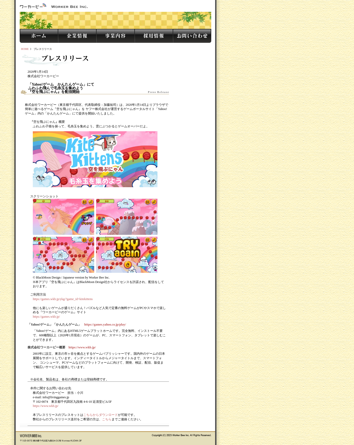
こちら (107, 419)
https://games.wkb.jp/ (46, 316)
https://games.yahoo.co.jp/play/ (105, 324)
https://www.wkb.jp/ (82, 347)
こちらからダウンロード (100, 415)
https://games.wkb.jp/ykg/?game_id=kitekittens (63, 299)
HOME (25, 49)
